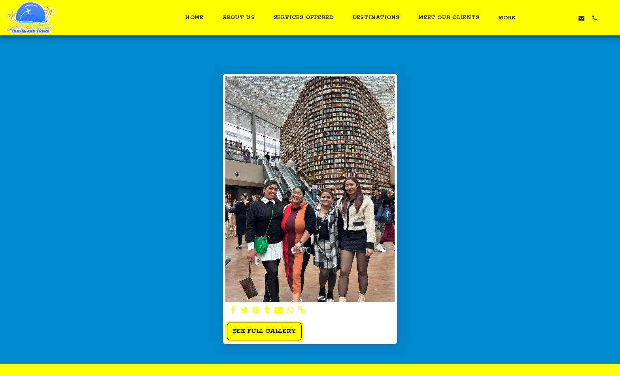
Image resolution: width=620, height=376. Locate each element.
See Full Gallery (264, 331)
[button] (542, 18)
